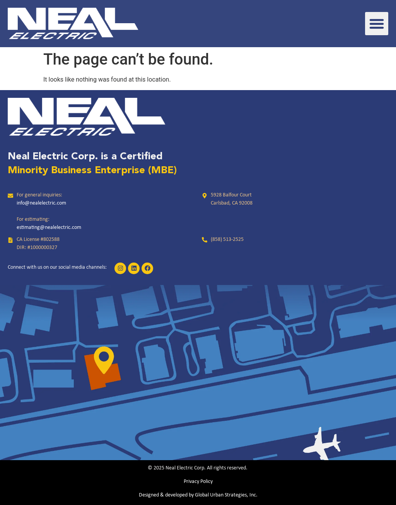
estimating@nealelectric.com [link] (49, 227)
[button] (376, 23)
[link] (73, 23)
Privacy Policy (198, 482)
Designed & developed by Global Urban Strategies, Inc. (198, 495)
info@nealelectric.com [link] (41, 203)
